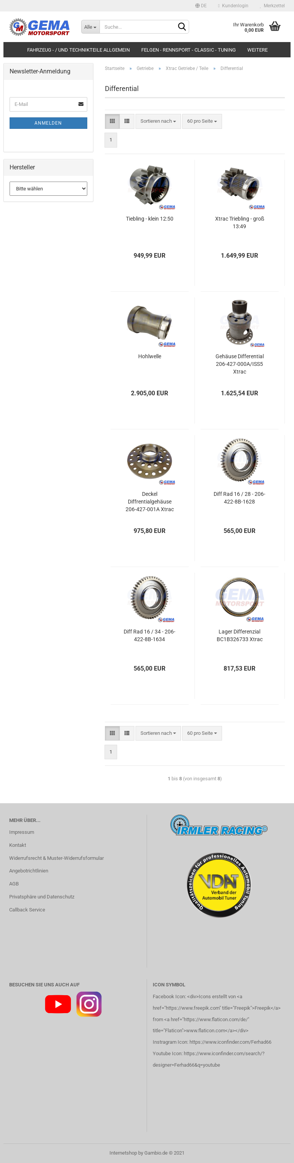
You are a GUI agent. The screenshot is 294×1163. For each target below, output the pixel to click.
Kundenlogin (233, 5)
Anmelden (48, 123)
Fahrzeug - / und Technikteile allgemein (78, 50)
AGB (14, 884)
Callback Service (27, 910)
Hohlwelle (149, 356)
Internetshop (123, 1153)
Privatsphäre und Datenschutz (41, 897)
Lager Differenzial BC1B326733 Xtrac (240, 635)
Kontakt (17, 845)
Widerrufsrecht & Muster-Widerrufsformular (56, 858)
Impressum (21, 832)
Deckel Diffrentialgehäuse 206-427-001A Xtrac (150, 501)
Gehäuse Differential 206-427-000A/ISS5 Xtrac (240, 364)
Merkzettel (272, 5)
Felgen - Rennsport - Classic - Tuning (188, 50)
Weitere (257, 50)
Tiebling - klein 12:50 (149, 219)
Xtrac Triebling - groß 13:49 (239, 222)
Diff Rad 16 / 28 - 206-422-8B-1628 (239, 498)
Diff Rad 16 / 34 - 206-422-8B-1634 (149, 635)
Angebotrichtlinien (28, 871)
